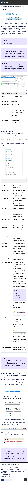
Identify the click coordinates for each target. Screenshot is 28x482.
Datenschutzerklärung (5, 476)
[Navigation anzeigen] (25, 479)
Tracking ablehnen (8, 479)
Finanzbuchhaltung (10, 6)
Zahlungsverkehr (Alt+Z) (19, 6)
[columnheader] (5, 93)
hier (10, 424)
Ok (2, 479)
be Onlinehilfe (7, 2)
